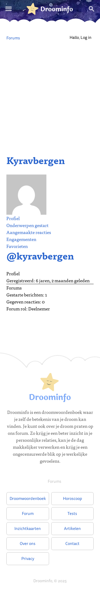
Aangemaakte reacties (28, 232)
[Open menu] (8, 8)
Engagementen (21, 239)
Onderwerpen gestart (27, 225)
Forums (13, 38)
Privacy (27, 558)
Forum (28, 513)
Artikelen (72, 528)
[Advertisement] (50, 96)
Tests (72, 513)
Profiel (13, 218)
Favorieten (17, 246)
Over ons (27, 543)
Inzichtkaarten (27, 528)
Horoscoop (72, 498)
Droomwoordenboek (28, 498)
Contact (72, 543)
